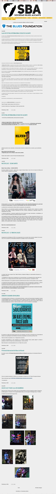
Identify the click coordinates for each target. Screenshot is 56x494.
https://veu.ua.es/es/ (23, 342)
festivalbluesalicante (20, 155)
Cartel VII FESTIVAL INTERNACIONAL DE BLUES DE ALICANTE (16, 33)
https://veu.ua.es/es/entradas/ (15, 340)
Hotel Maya (6, 94)
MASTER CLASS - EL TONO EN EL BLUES (11, 233)
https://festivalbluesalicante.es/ (18, 98)
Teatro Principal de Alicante (22, 42)
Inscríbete (14, 19)
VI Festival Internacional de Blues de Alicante (13, 350)
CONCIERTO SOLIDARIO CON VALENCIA (11, 296)
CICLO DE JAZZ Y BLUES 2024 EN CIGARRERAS (13, 388)
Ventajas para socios (4, 19)
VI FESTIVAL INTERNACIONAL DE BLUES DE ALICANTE (21, 378)
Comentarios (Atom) (24, 491)
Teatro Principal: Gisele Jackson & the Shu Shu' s (11, 104)
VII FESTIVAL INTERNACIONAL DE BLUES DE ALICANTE (14, 115)
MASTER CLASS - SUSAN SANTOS (10, 163)
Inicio (19, 487)
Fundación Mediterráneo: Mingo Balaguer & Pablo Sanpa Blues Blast (13, 106)
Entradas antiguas (38, 487)
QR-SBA (10, 19)
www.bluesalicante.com (10, 98)
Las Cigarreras (19, 71)
